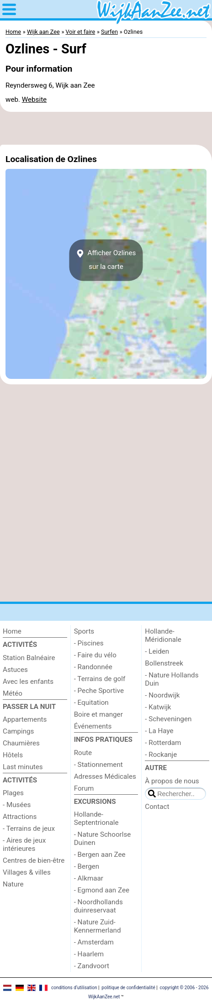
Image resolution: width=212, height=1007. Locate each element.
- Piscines (89, 643)
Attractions (20, 817)
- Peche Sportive (99, 691)
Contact (157, 806)
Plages (13, 793)
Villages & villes (27, 872)
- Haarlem (89, 954)
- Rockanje (161, 754)
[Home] (35, 631)
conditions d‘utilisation (74, 987)
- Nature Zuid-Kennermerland (97, 926)
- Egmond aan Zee (101, 890)
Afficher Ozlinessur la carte (106, 260)
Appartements (25, 719)
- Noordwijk (162, 695)
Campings (18, 731)
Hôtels (13, 755)
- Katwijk (158, 707)
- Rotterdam (163, 743)
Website (34, 99)
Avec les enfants (28, 681)
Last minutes (23, 767)
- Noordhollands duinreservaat (98, 906)
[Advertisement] (106, 128)
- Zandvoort (91, 966)
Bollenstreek (164, 663)
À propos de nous (172, 781)
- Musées (17, 805)
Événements (93, 726)
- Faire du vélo (95, 655)
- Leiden (157, 651)
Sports (84, 631)
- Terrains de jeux (29, 828)
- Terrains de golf (100, 679)
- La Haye (159, 731)
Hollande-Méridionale (163, 635)
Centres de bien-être (33, 860)
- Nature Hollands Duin (171, 679)
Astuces (15, 670)
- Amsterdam (94, 942)
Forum (84, 788)
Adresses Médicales (105, 776)
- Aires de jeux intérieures (24, 844)
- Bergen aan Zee (100, 854)
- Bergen (86, 866)
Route (83, 753)
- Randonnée (93, 667)
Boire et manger (98, 714)
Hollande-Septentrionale (96, 818)
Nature (13, 884)
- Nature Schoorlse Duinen (102, 838)
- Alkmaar (88, 878)
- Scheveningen (168, 719)
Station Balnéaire (29, 658)
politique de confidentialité (128, 987)
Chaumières (21, 743)
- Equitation (91, 702)
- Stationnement (98, 764)
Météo (12, 693)
